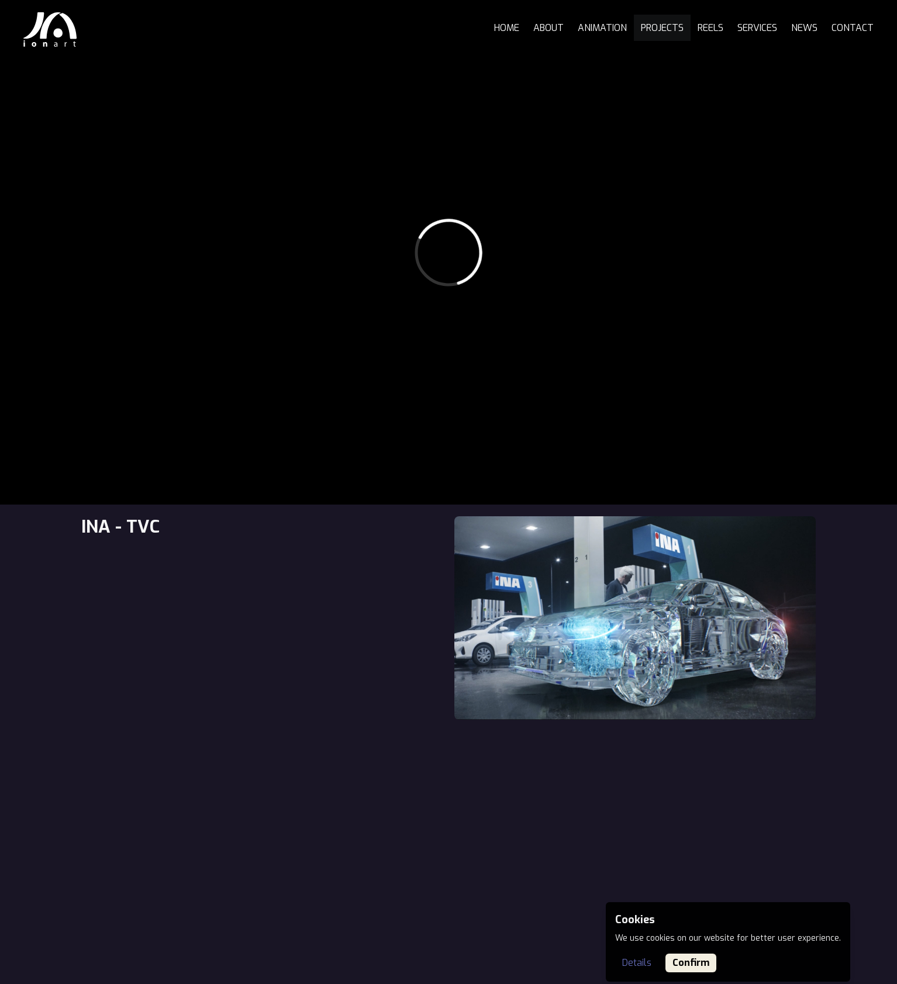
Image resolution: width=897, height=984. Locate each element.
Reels (710, 28)
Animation (602, 28)
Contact (853, 28)
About (548, 28)
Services (757, 28)
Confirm (690, 963)
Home (506, 28)
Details (636, 963)
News (804, 28)
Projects (662, 28)
